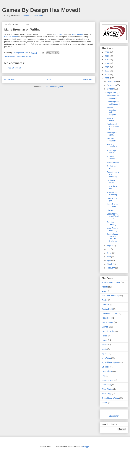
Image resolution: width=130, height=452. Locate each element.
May (109, 257)
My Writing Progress (110, 362)
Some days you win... (112, 151)
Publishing (106, 385)
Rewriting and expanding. (112, 193)
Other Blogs (10, 56)
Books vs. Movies (111, 157)
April (109, 260)
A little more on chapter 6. (113, 97)
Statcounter (114, 416)
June (109, 253)
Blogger (86, 447)
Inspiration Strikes (111, 181)
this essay (59, 34)
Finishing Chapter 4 (112, 145)
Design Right (107, 309)
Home (49, 79)
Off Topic (105, 367)
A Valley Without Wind (111, 282)
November (111, 85)
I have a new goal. (112, 199)
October (110, 89)
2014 (107, 52)
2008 (107, 74)
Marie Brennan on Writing (113, 229)
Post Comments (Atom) (54, 87)
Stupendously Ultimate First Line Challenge (112, 237)
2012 (107, 60)
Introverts (110, 210)
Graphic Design (108, 331)
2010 (107, 67)
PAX (103, 376)
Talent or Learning (111, 223)
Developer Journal (109, 313)
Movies (105, 345)
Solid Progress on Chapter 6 (113, 103)
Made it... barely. (110, 119)
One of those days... (112, 187)
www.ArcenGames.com (32, 16)
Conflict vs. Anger (111, 167)
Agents (105, 287)
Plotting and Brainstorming (113, 126)
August (110, 246)
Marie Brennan (77, 34)
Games (105, 327)
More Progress (113, 162)
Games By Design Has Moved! (41, 10)
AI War (105, 291)
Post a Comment (14, 68)
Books (104, 300)
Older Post (88, 79)
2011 (107, 63)
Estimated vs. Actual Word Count (113, 216)
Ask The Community (110, 296)
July (109, 249)
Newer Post (9, 79)
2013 (107, 56)
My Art (104, 353)
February (111, 268)
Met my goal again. (112, 133)
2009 (107, 71)
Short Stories (107, 389)
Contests (105, 305)
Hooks (104, 336)
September (112, 92)
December (111, 81)
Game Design (107, 322)
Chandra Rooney (11, 37)
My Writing (106, 358)
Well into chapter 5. (112, 139)
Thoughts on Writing (23, 56)
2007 (107, 78)
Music (104, 349)
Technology (106, 393)
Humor (105, 340)
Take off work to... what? (112, 205)
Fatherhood (107, 318)
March (110, 264)
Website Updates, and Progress (111, 111)
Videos (105, 402)
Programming (107, 380)
